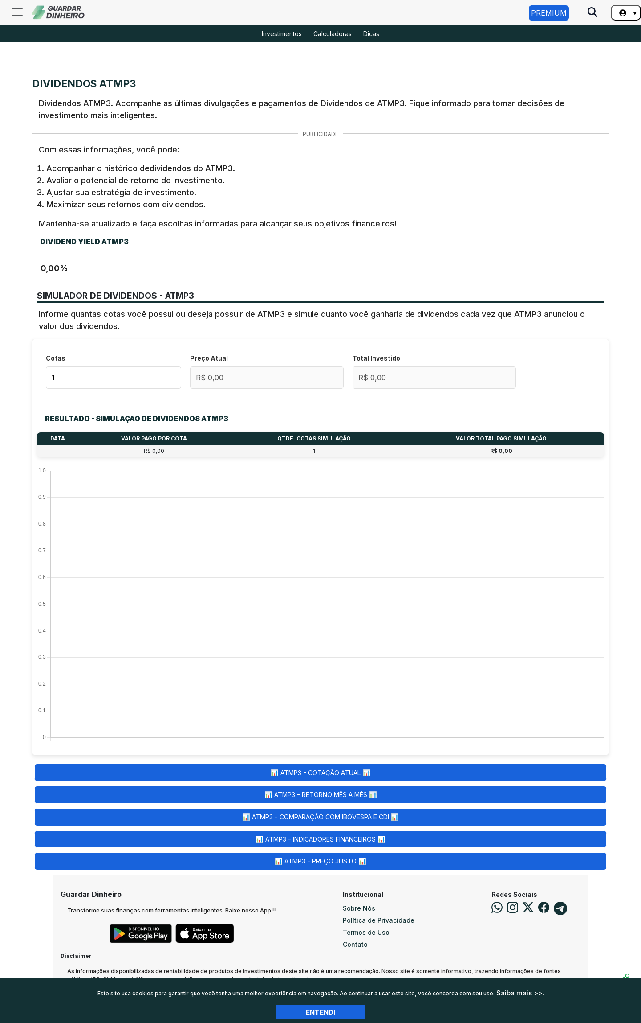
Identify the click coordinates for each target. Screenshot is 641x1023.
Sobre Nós (359, 908)
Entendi (320, 1012)
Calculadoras (332, 33)
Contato (355, 944)
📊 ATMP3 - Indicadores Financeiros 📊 (320, 839)
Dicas (371, 33)
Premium (549, 12)
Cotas (55, 358)
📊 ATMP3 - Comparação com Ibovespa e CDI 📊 (320, 817)
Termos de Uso (366, 932)
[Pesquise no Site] (592, 12)
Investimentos (282, 33)
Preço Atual (209, 358)
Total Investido (376, 358)
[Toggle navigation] (17, 12)
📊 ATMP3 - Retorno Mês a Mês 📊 (320, 794)
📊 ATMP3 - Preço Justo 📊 (320, 861)
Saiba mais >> (519, 993)
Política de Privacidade (378, 920)
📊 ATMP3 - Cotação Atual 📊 (321, 772)
